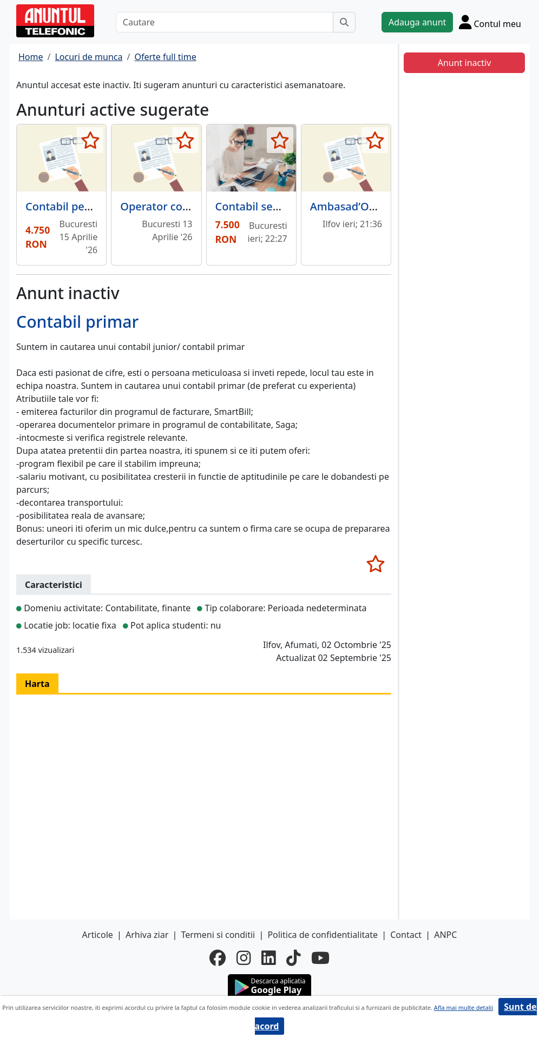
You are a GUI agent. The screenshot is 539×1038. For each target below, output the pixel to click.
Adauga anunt (417, 22)
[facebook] (217, 958)
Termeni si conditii (218, 935)
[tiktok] (293, 958)
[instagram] (243, 958)
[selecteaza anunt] (90, 140)
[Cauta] (344, 22)
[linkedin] (268, 958)
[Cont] (490, 21)
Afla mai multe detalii (463, 1007)
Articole (97, 935)
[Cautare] (224, 22)
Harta (37, 684)
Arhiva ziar (147, 935)
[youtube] (320, 958)
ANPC (445, 935)
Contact (406, 935)
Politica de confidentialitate (322, 935)
